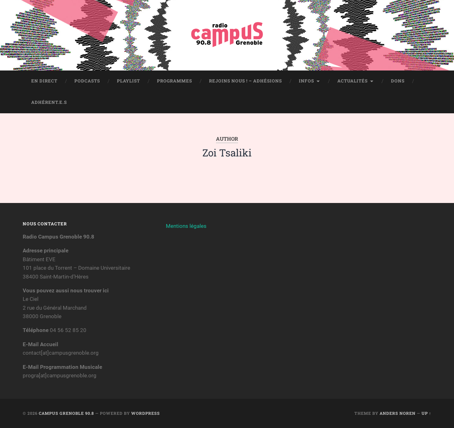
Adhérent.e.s (49, 102)
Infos (306, 81)
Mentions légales (186, 226)
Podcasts (87, 81)
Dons (398, 81)
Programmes (174, 81)
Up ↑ (426, 413)
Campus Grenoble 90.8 (66, 413)
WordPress (145, 413)
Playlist (128, 81)
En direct (44, 81)
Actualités (352, 81)
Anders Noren (398, 413)
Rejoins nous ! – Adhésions (245, 81)
